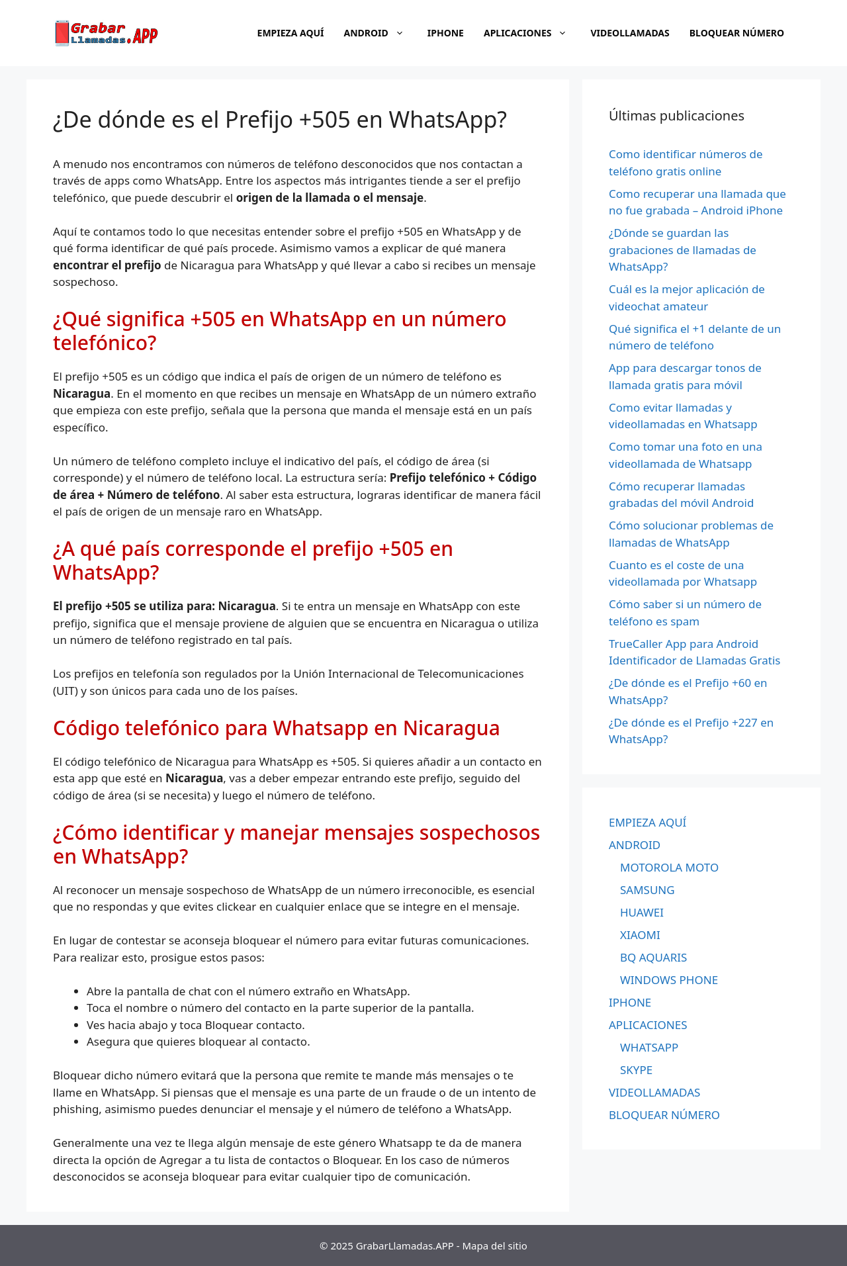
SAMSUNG (647, 889)
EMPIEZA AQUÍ (290, 32)
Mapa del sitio (495, 1245)
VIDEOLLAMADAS (629, 32)
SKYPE (636, 1069)
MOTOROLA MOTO (669, 867)
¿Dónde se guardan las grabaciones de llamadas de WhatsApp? (682, 249)
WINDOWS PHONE (669, 979)
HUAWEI (642, 912)
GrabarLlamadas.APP (405, 1245)
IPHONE (445, 32)
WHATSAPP (649, 1047)
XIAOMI (640, 934)
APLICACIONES (532, 33)
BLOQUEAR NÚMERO (737, 32)
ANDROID (381, 33)
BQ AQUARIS (653, 957)
